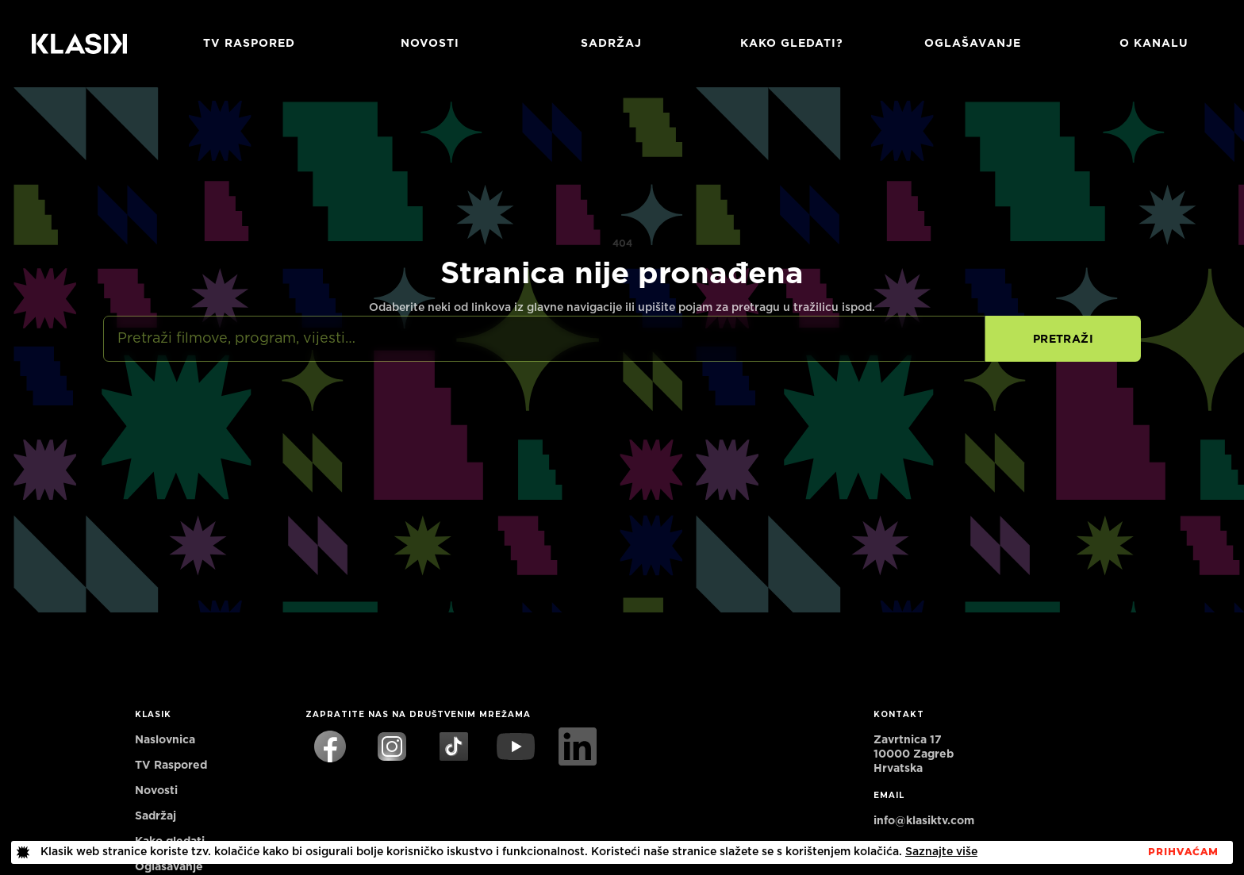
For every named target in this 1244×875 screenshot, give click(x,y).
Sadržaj (611, 43)
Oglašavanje (972, 43)
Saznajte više (941, 852)
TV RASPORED (249, 43)
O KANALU (1153, 43)
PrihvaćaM (1183, 852)
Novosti (430, 43)
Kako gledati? (791, 43)
